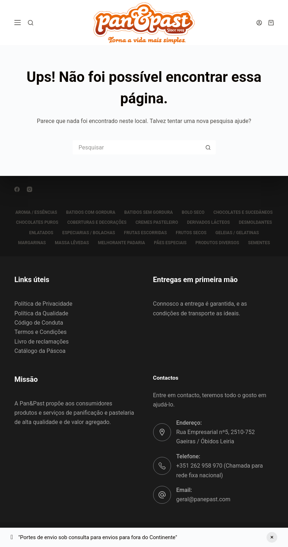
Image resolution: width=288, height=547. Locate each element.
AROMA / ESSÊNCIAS (36, 212)
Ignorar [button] (272, 537)
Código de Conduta (38, 322)
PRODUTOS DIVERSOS (217, 242)
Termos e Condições (40, 332)
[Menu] (17, 22)
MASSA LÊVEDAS (72, 242)
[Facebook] (17, 189)
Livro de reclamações (41, 341)
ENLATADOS (41, 232)
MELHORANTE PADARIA (121, 242)
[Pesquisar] (30, 22)
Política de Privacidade (43, 303)
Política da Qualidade (41, 313)
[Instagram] (29, 189)
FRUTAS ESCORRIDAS (145, 232)
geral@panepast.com (203, 499)
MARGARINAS (32, 242)
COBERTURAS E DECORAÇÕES (97, 222)
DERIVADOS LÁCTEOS (208, 222)
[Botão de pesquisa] (208, 147)
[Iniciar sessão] (259, 22)
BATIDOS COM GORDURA (91, 212)
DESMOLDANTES (255, 222)
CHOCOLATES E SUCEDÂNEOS (243, 212)
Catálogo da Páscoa (39, 351)
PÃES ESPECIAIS (170, 242)
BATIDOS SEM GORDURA (148, 212)
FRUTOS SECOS (191, 232)
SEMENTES (259, 242)
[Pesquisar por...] (137, 147)
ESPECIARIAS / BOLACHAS (88, 232)
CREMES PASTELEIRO (157, 222)
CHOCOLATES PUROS (37, 222)
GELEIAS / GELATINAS (237, 232)
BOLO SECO (193, 212)
